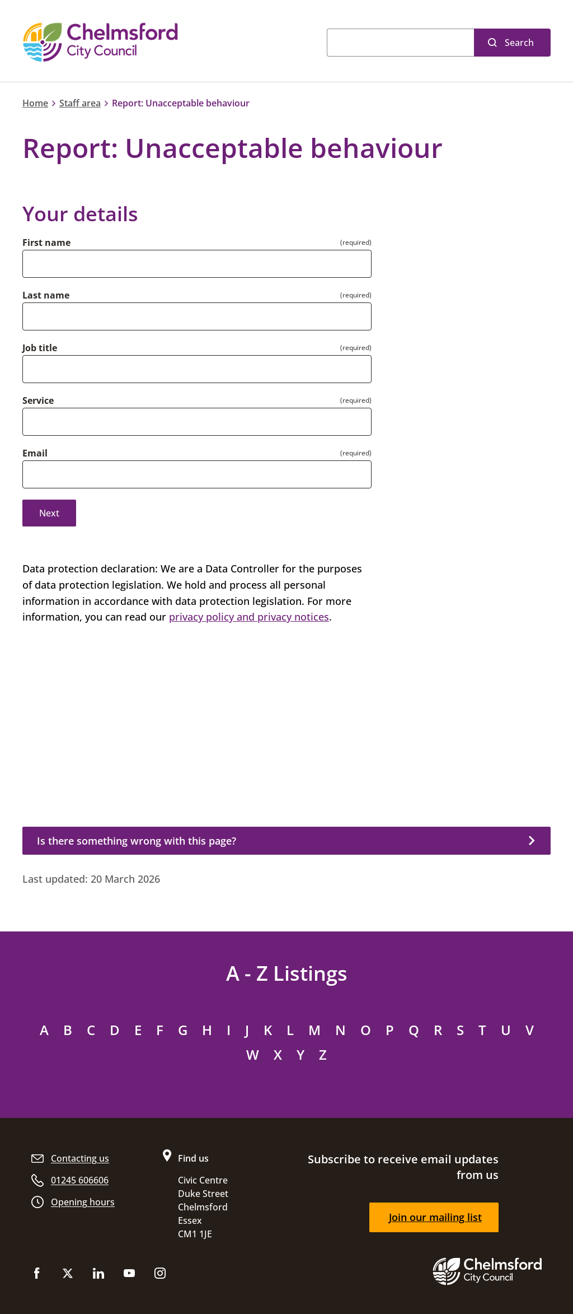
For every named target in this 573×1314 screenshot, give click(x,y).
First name (46, 242)
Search (519, 42)
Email (35, 453)
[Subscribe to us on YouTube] (129, 1275)
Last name (45, 295)
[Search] (400, 43)
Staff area (80, 103)
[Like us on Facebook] (37, 1275)
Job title (39, 348)
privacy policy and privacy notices (249, 616)
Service (38, 400)
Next (49, 513)
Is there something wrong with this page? (136, 840)
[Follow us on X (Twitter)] (67, 1275)
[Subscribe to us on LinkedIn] (98, 1275)
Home (35, 103)
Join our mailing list (435, 1217)
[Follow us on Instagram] (160, 1275)
